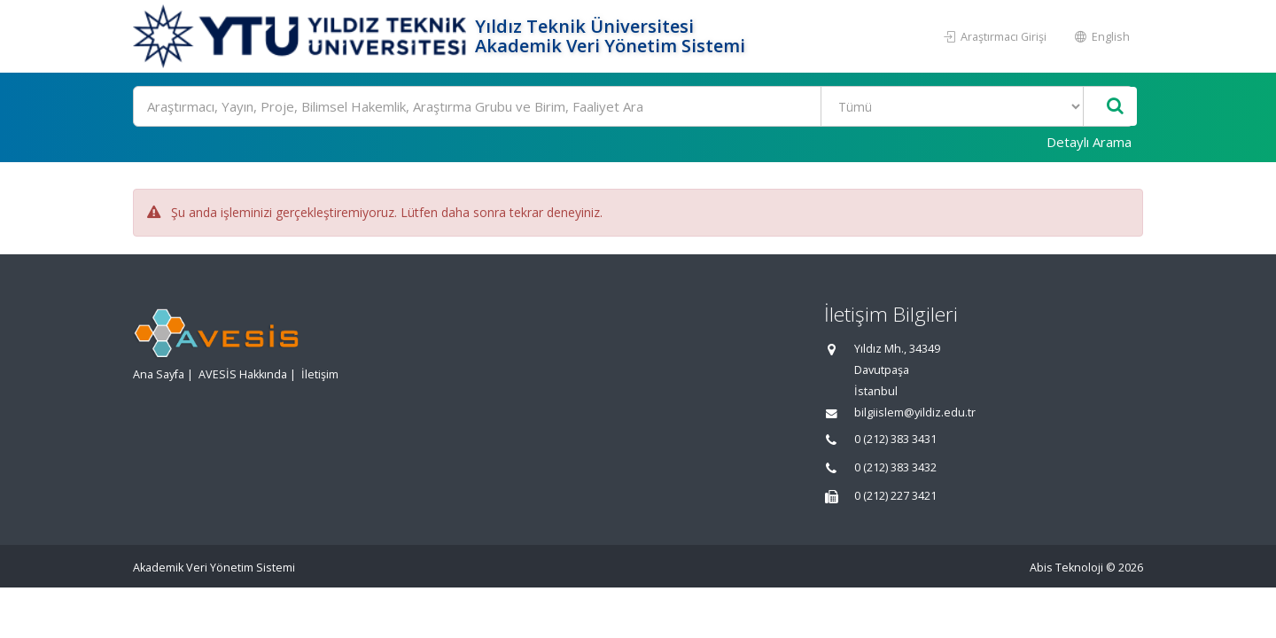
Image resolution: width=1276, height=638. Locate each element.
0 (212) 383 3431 (895, 439)
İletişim (319, 374)
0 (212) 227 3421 (895, 495)
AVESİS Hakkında (242, 374)
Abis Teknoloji (1066, 567)
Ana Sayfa (158, 374)
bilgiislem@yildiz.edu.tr (915, 412)
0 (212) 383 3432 (895, 467)
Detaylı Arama (1089, 142)
